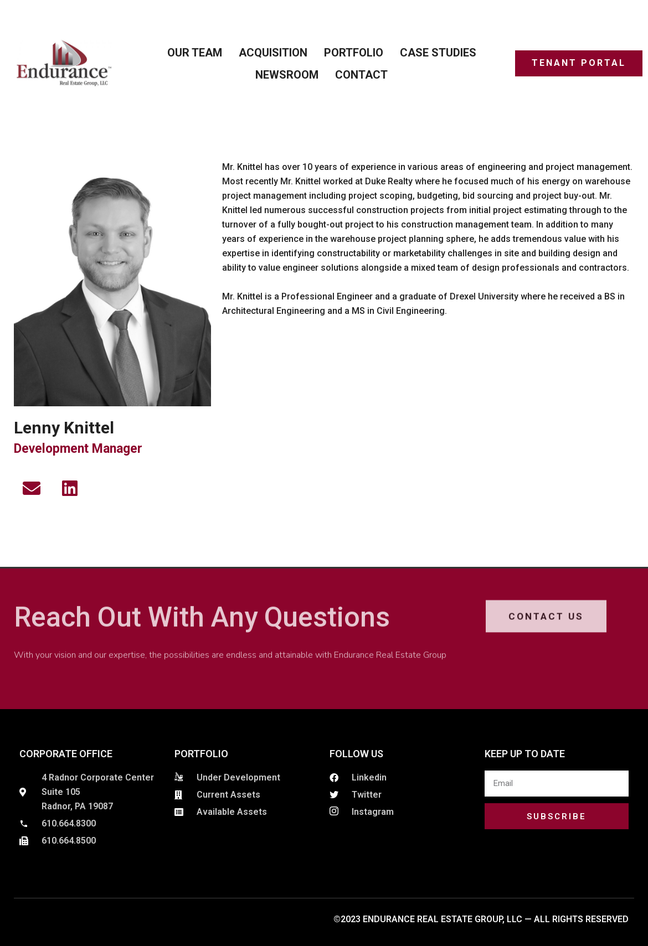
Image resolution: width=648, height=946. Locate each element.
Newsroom (286, 74)
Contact (361, 74)
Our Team (194, 52)
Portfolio (353, 52)
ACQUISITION (273, 52)
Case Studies (438, 52)
